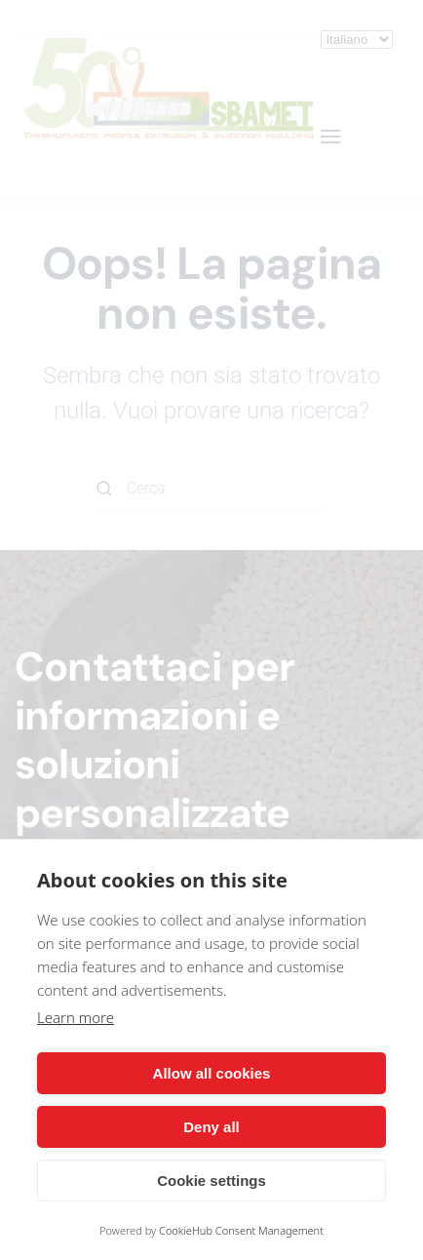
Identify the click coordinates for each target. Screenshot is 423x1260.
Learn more (75, 1017)
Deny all (211, 1127)
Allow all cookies (212, 1073)
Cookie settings (211, 1180)
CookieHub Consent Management (241, 1230)
